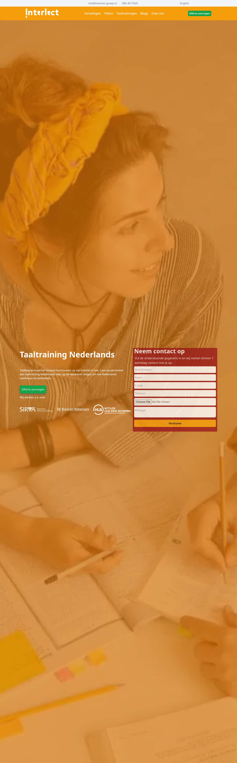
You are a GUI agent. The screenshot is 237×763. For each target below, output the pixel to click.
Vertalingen (92, 13)
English (184, 3)
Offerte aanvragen (199, 13)
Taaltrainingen (127, 13)
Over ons (157, 13)
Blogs (144, 13)
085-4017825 (130, 3)
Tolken (108, 13)
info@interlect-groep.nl (102, 3)
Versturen (175, 423)
